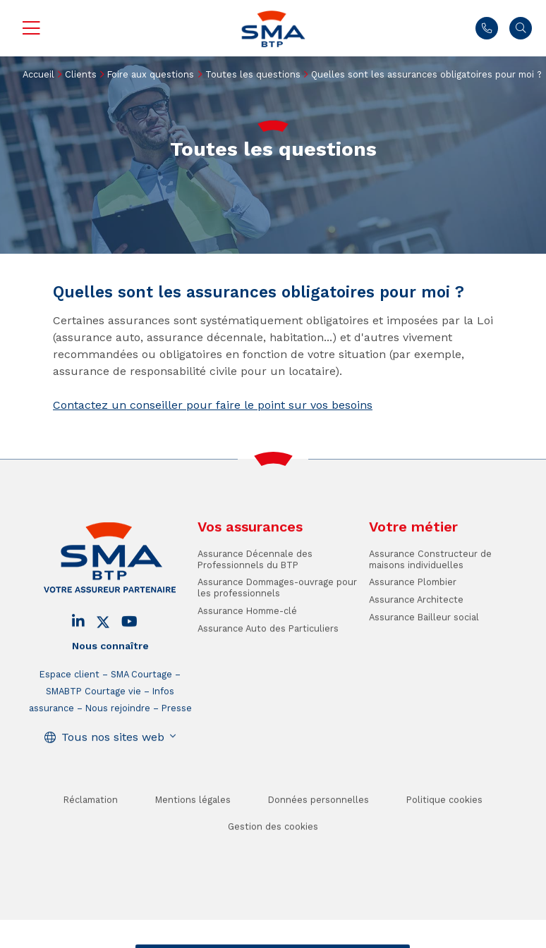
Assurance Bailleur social (424, 636)
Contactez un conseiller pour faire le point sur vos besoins (212, 405)
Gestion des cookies (273, 845)
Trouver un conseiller (270, 937)
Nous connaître (110, 664)
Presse (177, 726)
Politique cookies (444, 818)
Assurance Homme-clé (247, 629)
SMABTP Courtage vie (93, 709)
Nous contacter (486, 28)
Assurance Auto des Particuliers (268, 646)
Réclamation (90, 818)
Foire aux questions (150, 74)
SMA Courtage (141, 692)
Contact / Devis (180, 937)
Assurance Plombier (412, 601)
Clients (81, 74)
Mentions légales (193, 818)
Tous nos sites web (112, 755)
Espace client (69, 692)
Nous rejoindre (117, 726)
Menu (31, 28)
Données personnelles (318, 818)
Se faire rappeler (363, 937)
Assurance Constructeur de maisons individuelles (430, 578)
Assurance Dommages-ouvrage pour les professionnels (277, 606)
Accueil (38, 74)
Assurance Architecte (416, 618)
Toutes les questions (253, 74)
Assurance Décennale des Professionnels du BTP (255, 578)
